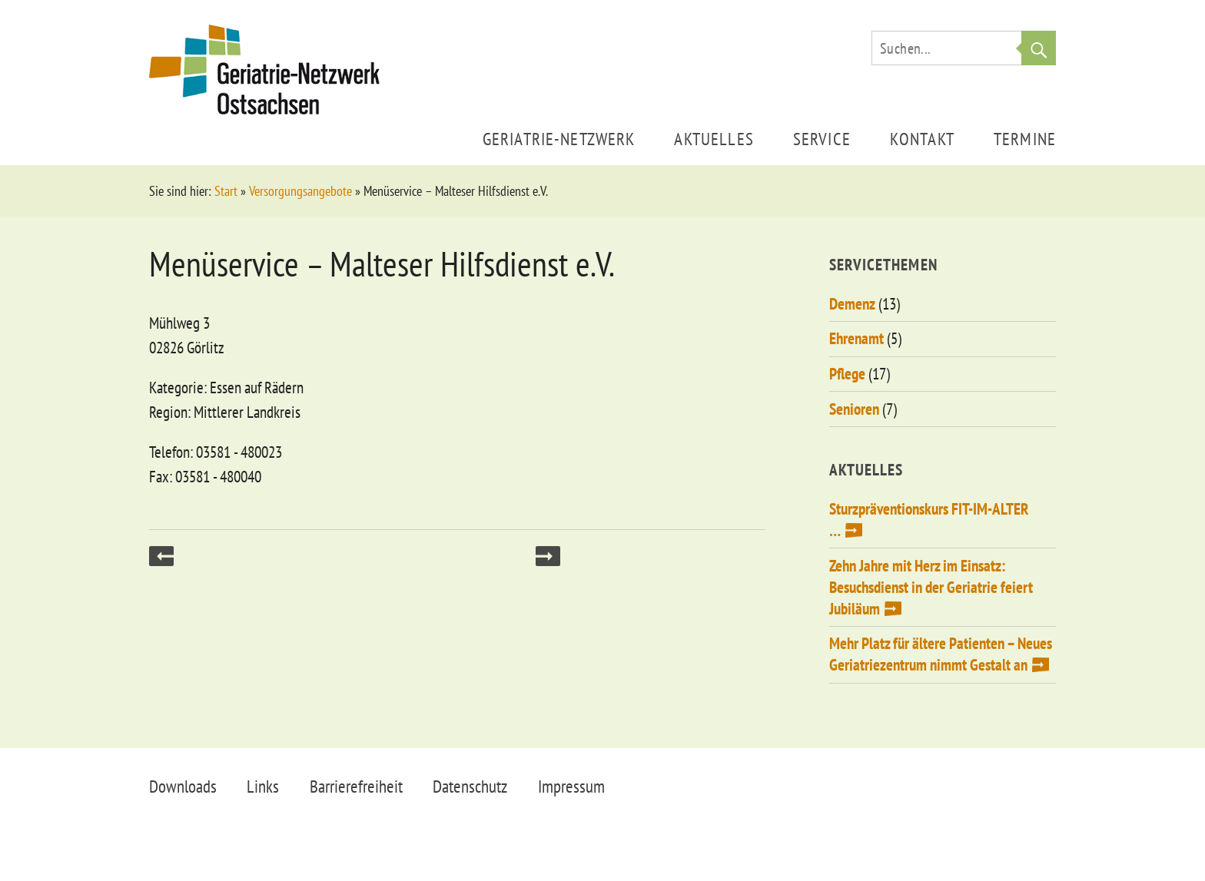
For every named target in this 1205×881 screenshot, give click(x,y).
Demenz (852, 303)
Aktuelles (713, 138)
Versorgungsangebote (300, 191)
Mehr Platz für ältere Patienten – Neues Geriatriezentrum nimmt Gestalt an (940, 654)
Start (225, 191)
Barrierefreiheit (356, 786)
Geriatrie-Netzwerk (559, 138)
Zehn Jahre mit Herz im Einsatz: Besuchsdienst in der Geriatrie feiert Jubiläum (931, 587)
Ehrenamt (856, 338)
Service (822, 138)
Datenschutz (470, 786)
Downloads (183, 786)
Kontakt (922, 138)
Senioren (854, 409)
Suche (1038, 48)
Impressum (571, 786)
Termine (1025, 138)
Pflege (847, 373)
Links (263, 786)
